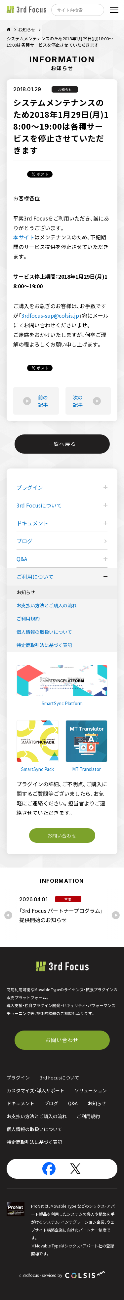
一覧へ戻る (62, 444)
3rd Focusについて (39, 505)
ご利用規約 (28, 618)
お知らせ (26, 29)
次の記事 (87, 401)
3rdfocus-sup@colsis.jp (50, 315)
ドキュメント (32, 523)
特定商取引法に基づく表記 (44, 645)
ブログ (24, 541)
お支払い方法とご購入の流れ (47, 605)
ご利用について (35, 577)
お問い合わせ (61, 835)
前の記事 (35, 401)
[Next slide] (116, 915)
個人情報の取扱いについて (44, 632)
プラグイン (30, 487)
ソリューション (90, 1090)
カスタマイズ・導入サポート (35, 1090)
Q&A (22, 559)
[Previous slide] (8, 915)
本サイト (23, 237)
